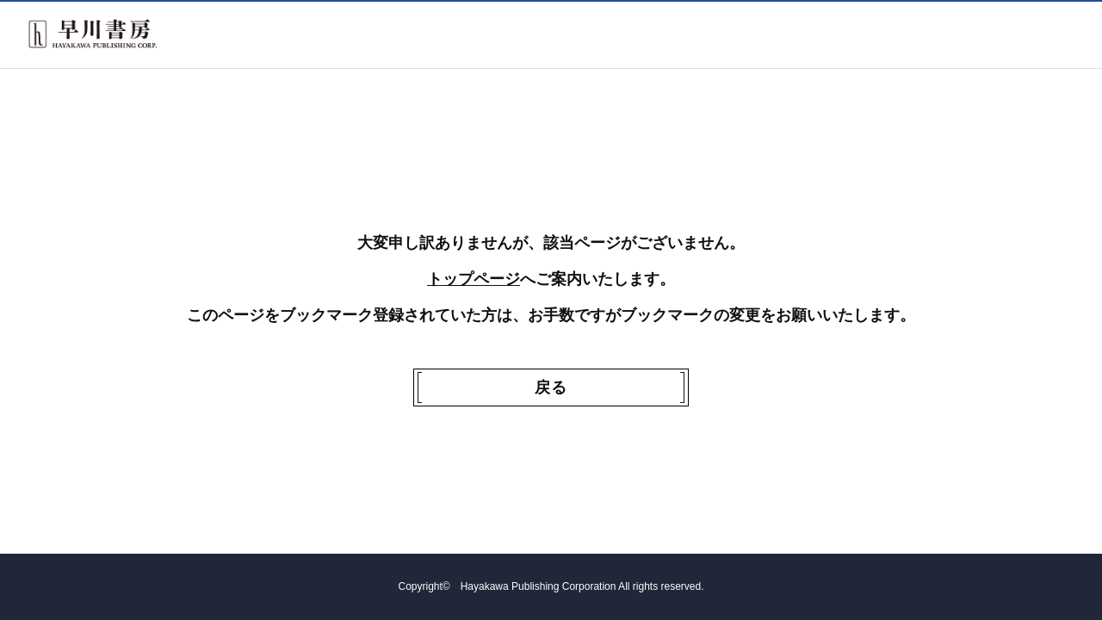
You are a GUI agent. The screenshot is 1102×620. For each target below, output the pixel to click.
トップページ (473, 279)
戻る (551, 387)
